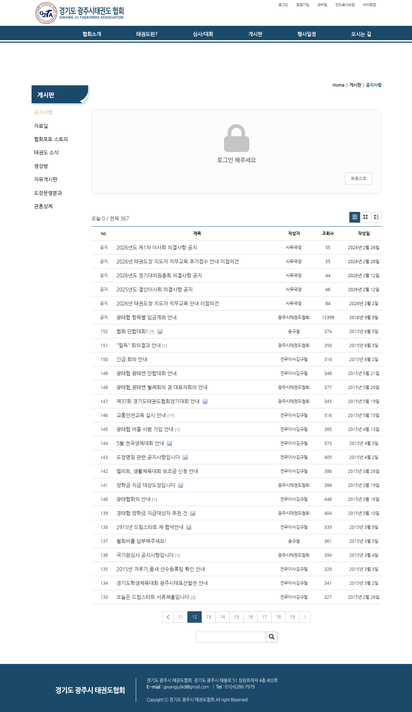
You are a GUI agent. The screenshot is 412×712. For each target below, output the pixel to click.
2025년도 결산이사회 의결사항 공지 (154, 289)
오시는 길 (361, 34)
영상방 (41, 166)
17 (264, 616)
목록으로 (359, 178)
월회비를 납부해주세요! (141, 541)
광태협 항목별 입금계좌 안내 (146, 317)
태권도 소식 (46, 152)
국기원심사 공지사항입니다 (145, 555)
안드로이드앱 (345, 5)
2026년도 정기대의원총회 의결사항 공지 (159, 275)
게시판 (255, 34)
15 (236, 616)
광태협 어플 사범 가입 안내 (144, 429)
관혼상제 (43, 206)
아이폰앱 (369, 5)
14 (222, 616)
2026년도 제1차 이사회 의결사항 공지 (156, 247)
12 (194, 616)
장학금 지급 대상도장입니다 (145, 485)
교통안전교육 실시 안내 (141, 415)
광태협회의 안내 (133, 499)
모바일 (322, 5)
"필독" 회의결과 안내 (138, 345)
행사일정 (306, 34)
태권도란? (147, 34)
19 (292, 616)
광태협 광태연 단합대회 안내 (146, 373)
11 (180, 616)
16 (250, 616)
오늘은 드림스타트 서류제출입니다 (152, 597)
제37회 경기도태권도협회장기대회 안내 (158, 401)
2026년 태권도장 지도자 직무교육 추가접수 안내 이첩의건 (177, 261)
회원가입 (302, 5)
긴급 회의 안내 (131, 359)
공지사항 (43, 112)
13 (208, 616)
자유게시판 (45, 179)
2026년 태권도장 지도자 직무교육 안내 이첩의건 (167, 303)
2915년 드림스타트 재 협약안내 (149, 527)
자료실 (41, 126)
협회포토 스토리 (51, 139)
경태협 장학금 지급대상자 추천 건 (151, 513)
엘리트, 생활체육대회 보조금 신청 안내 (157, 471)
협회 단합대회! (132, 331)
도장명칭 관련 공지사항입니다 (148, 457)
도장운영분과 (48, 193)
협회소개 (91, 34)
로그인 (283, 5)
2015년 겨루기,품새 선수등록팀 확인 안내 (160, 569)
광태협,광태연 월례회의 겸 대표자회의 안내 (161, 387)
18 (278, 616)
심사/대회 (203, 34)
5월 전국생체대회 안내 (140, 443)
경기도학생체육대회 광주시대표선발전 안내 (162, 583)
